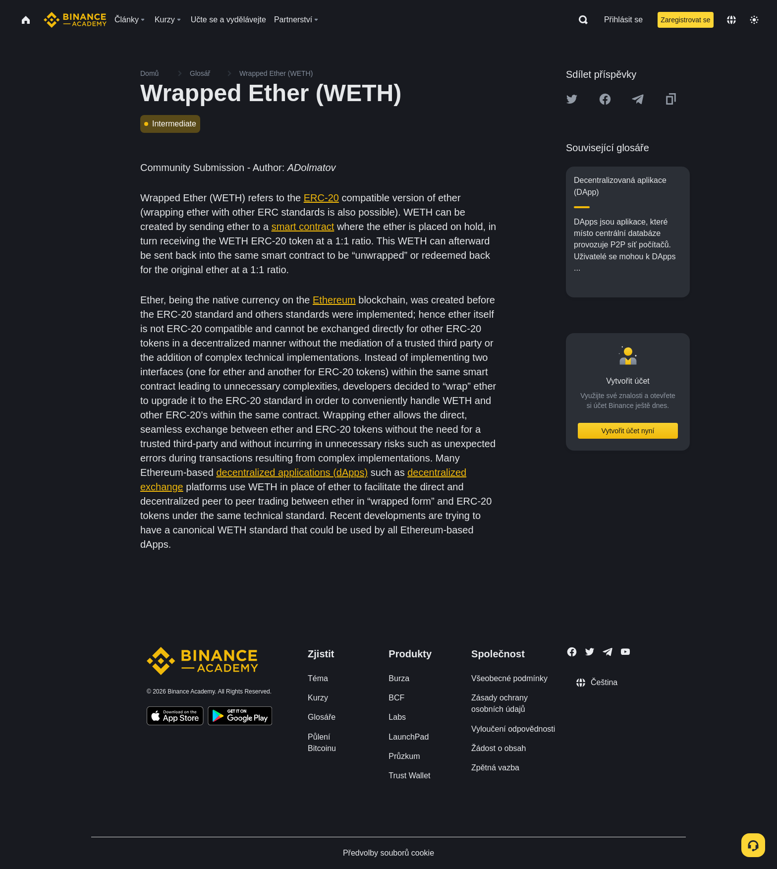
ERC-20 (321, 197)
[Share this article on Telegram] (638, 99)
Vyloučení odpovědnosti (513, 729)
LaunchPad (408, 737)
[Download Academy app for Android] (240, 717)
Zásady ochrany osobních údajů (499, 703)
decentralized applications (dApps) (292, 472)
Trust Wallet (409, 775)
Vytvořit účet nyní (628, 431)
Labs (397, 717)
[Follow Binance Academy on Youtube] (625, 651)
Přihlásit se (623, 19)
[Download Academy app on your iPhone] (175, 717)
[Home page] (75, 20)
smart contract (303, 226)
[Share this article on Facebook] (605, 99)
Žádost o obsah (498, 748)
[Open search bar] (580, 20)
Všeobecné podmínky (509, 678)
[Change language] (731, 20)
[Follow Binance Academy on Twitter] (590, 652)
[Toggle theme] (754, 20)
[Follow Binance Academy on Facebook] (572, 652)
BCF (396, 698)
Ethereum (334, 299)
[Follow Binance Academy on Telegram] (607, 651)
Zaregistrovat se (685, 20)
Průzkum (404, 756)
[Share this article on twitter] (572, 99)
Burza (398, 678)
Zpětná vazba (495, 767)
